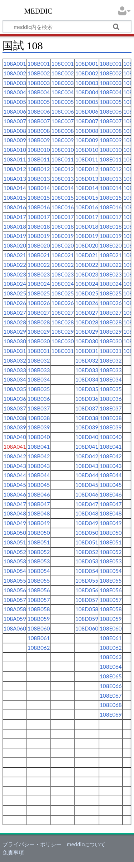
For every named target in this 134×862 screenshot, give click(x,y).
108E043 (111, 466)
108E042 (111, 456)
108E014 (111, 188)
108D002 (86, 73)
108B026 (39, 303)
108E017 (111, 217)
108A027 (15, 312)
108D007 (86, 121)
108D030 (86, 341)
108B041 (39, 446)
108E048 (111, 513)
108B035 (39, 389)
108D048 (86, 513)
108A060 (15, 628)
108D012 (86, 169)
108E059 (111, 619)
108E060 (111, 628)
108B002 (39, 73)
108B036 (39, 398)
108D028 (86, 322)
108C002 (62, 73)
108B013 (39, 178)
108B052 (39, 552)
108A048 (15, 513)
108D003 (86, 83)
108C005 (62, 102)
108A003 (15, 83)
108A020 (15, 245)
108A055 (15, 580)
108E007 (111, 121)
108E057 (111, 600)
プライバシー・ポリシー (32, 844)
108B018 (39, 226)
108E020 (111, 245)
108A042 (15, 456)
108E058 (111, 609)
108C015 (62, 197)
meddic (38, 10)
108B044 (39, 475)
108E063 (111, 657)
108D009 (86, 140)
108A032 (15, 360)
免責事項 (13, 852)
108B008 (39, 131)
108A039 (15, 427)
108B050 (39, 532)
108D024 (86, 283)
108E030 (111, 341)
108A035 (15, 389)
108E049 (111, 523)
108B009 (39, 140)
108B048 (39, 513)
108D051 (86, 542)
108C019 (62, 236)
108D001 (86, 63)
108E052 (111, 552)
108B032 (39, 360)
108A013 (15, 178)
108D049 (86, 523)
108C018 (62, 226)
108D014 (86, 188)
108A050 (15, 532)
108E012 (111, 169)
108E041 (111, 446)
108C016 (62, 207)
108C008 (62, 131)
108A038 (15, 418)
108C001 (62, 63)
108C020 (62, 245)
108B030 (39, 341)
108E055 (111, 580)
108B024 (39, 283)
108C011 (62, 159)
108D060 (86, 628)
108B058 (39, 609)
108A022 (15, 264)
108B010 (39, 149)
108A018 (15, 226)
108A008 (15, 131)
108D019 (86, 236)
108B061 (39, 638)
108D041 (86, 446)
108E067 (111, 695)
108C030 (62, 341)
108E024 (111, 283)
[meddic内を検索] (67, 26)
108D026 (86, 303)
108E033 (111, 370)
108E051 (111, 542)
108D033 (86, 370)
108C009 (62, 140)
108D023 (86, 274)
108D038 (86, 418)
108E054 (111, 571)
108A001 (15, 63)
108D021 (86, 255)
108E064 (111, 666)
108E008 (111, 131)
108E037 (111, 408)
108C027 (62, 312)
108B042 (39, 456)
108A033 (15, 370)
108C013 (62, 178)
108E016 (111, 207)
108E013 (111, 178)
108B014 (39, 188)
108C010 (62, 149)
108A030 (15, 341)
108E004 (111, 92)
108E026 (111, 303)
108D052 (86, 552)
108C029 (62, 331)
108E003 (111, 83)
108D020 (86, 245)
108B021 (39, 255)
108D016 (86, 207)
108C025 (62, 293)
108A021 (15, 255)
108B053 (39, 561)
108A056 (15, 590)
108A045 (15, 485)
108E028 (111, 322)
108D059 (86, 619)
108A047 (15, 504)
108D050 (86, 532)
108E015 (111, 197)
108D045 (86, 485)
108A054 (15, 571)
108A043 (15, 466)
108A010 (15, 149)
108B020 (39, 245)
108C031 (62, 351)
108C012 (62, 169)
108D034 (86, 379)
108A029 (15, 331)
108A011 (15, 159)
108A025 (15, 293)
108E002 (111, 73)
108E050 (111, 532)
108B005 (39, 102)
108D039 (86, 427)
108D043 (86, 466)
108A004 (15, 92)
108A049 (15, 523)
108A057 (15, 600)
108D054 (86, 571)
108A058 (15, 609)
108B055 (39, 580)
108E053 (111, 561)
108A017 (15, 217)
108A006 (15, 111)
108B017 (39, 217)
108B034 (39, 379)
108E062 (111, 647)
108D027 (86, 312)
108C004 (62, 92)
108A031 (15, 351)
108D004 (86, 92)
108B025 (39, 293)
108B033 (39, 370)
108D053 (86, 561)
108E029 (111, 331)
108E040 (111, 437)
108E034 (111, 379)
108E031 (111, 351)
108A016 (15, 207)
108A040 (15, 437)
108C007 (62, 121)
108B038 (39, 418)
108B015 (39, 197)
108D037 (86, 408)
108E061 (111, 638)
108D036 (86, 398)
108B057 (39, 600)
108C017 (62, 217)
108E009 (111, 140)
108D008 (86, 131)
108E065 (111, 676)
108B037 (39, 408)
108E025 (111, 293)
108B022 (39, 264)
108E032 (111, 360)
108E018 (111, 226)
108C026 (62, 303)
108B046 (39, 494)
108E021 (111, 255)
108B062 (39, 647)
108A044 (15, 475)
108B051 (39, 542)
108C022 (62, 264)
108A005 (15, 102)
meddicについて (86, 844)
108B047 (39, 504)
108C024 (62, 283)
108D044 (86, 475)
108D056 (86, 590)
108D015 (86, 197)
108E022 (111, 264)
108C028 (62, 322)
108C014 (62, 188)
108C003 (62, 83)
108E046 (111, 494)
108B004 (39, 92)
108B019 (39, 236)
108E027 (111, 312)
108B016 (39, 207)
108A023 (15, 274)
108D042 (86, 456)
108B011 (39, 159)
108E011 (111, 159)
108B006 (39, 111)
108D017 (86, 217)
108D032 (86, 360)
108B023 (39, 274)
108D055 (86, 580)
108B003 (39, 83)
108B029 (39, 331)
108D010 (86, 149)
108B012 (39, 169)
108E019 (111, 236)
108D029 (86, 331)
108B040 (39, 437)
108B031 (39, 351)
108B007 (39, 121)
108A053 (15, 561)
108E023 (111, 274)
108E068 (111, 705)
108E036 (111, 398)
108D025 (86, 293)
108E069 (111, 714)
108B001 (39, 63)
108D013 (86, 178)
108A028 (15, 322)
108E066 (111, 686)
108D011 (86, 159)
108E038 (111, 418)
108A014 (15, 188)
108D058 (86, 609)
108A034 (15, 379)
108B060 (39, 628)
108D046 (86, 494)
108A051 (15, 542)
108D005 (86, 102)
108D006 (86, 111)
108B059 (39, 619)
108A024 (15, 283)
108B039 (39, 427)
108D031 (86, 351)
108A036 (15, 398)
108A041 (15, 446)
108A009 (15, 140)
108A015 (15, 197)
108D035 (86, 389)
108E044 (111, 475)
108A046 (15, 494)
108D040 (86, 437)
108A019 (15, 236)
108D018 (86, 226)
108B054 (39, 571)
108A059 (15, 619)
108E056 (111, 590)
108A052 (15, 552)
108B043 (39, 466)
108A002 (15, 73)
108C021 (62, 255)
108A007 (15, 121)
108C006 (62, 111)
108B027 (39, 312)
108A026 (15, 303)
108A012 (15, 169)
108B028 (39, 322)
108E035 (111, 389)
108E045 (111, 485)
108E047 (111, 504)
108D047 (86, 504)
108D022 (86, 264)
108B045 (39, 485)
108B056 (39, 590)
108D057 (86, 600)
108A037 (15, 408)
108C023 (62, 274)
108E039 (111, 427)
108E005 (111, 102)
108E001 (111, 63)
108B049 (39, 523)
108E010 (111, 149)
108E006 (111, 111)
